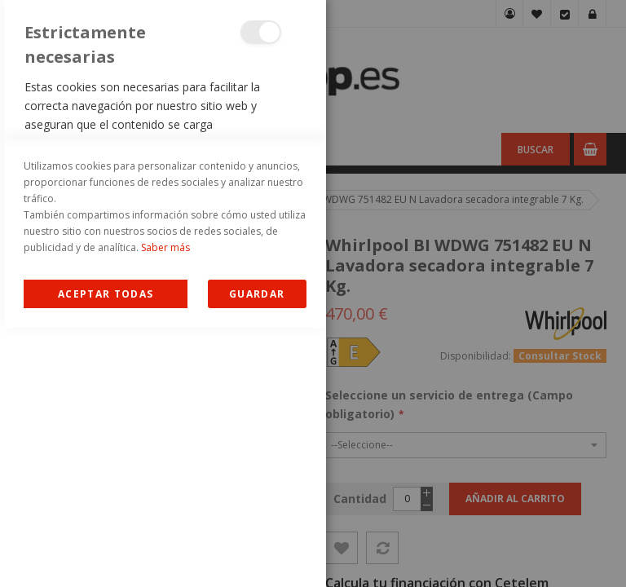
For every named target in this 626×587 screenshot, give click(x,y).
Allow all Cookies (105, 553)
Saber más (165, 507)
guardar (256, 553)
